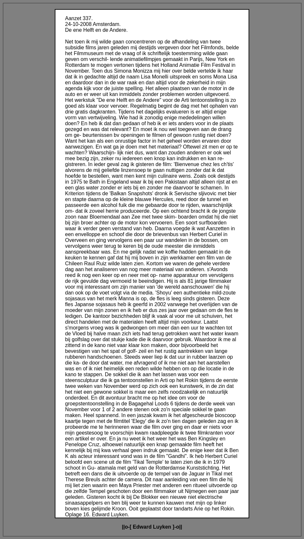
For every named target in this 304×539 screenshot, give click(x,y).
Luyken (162, 527)
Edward (142, 527)
